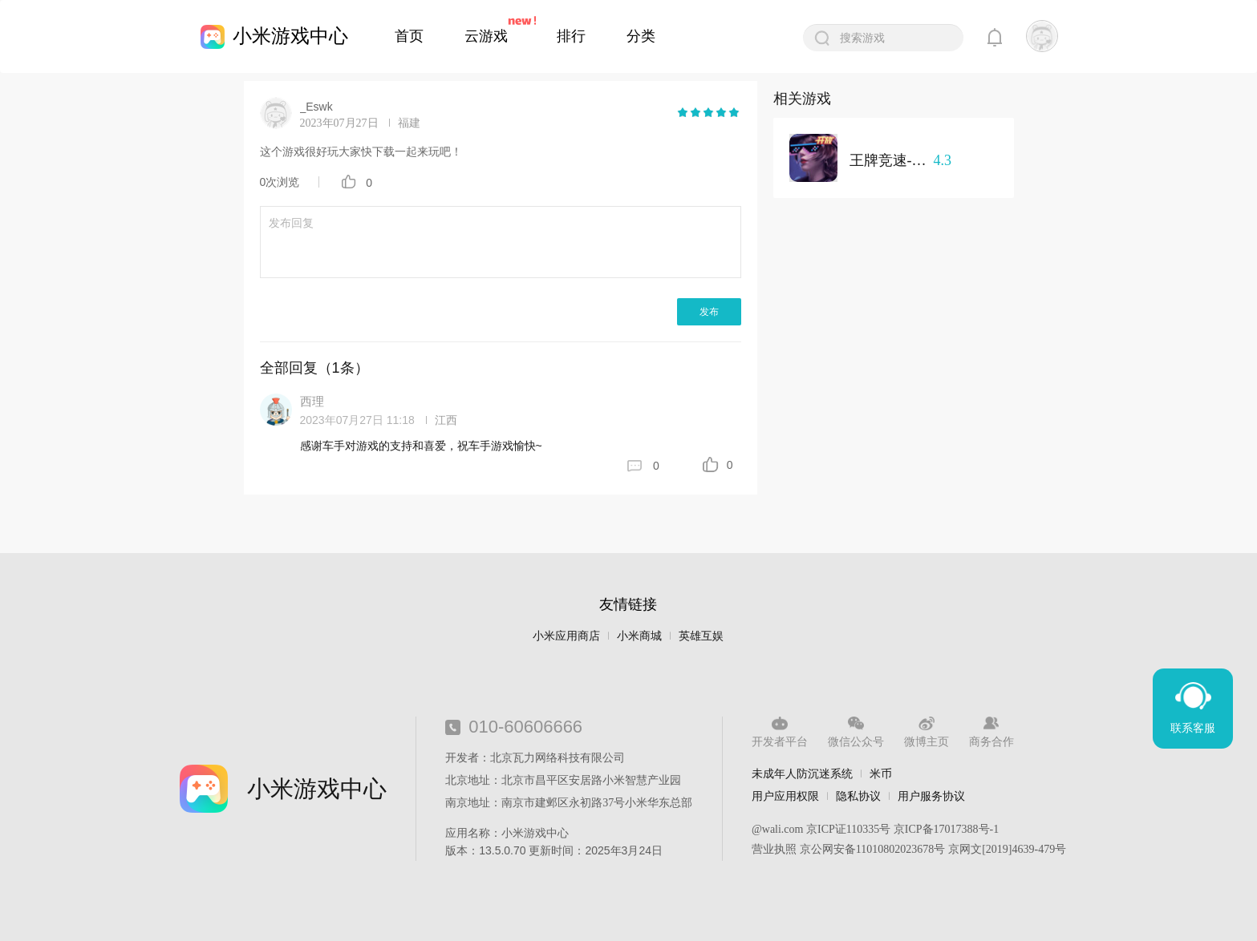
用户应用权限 (785, 796)
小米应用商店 (566, 636)
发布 (709, 311)
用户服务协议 (931, 796)
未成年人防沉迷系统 (802, 773)
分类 (640, 36)
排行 (571, 36)
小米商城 (639, 636)
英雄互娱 (701, 636)
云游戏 (486, 36)
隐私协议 (858, 796)
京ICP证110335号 (848, 829)
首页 (409, 36)
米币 (881, 773)
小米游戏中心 (290, 35)
